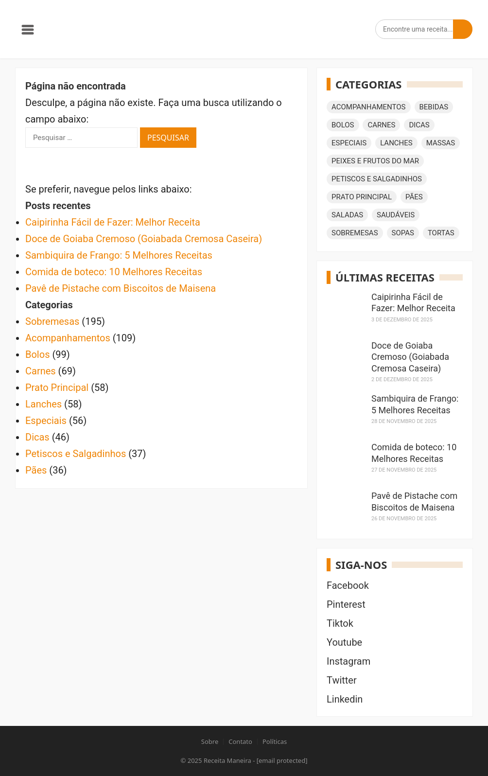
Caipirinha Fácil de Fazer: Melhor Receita (112, 222)
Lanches (43, 404)
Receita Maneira (227, 760)
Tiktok (340, 623)
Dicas (37, 437)
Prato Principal (56, 387)
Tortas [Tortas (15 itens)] (441, 233)
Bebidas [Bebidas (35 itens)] (434, 107)
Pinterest (346, 604)
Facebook (348, 585)
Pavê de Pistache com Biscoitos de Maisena (120, 288)
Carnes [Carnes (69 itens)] (381, 125)
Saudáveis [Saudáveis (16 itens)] (396, 215)
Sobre (209, 741)
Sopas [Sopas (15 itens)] (403, 233)
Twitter (342, 680)
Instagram (348, 661)
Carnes (40, 371)
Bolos (37, 354)
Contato (240, 741)
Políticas (274, 741)
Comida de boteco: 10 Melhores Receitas (113, 272)
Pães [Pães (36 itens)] (414, 197)
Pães (36, 470)
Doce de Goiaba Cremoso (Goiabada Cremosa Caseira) (143, 239)
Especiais (46, 420)
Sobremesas (52, 321)
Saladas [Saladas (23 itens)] (347, 215)
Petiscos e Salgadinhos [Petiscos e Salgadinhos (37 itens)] (376, 179)
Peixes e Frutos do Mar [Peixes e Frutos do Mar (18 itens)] (375, 161)
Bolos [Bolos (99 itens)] (342, 125)
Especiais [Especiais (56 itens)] (348, 143)
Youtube (344, 642)
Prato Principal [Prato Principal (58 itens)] (361, 197)
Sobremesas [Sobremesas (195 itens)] (354, 233)
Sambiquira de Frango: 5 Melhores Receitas (118, 255)
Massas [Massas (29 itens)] (440, 143)
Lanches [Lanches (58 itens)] (396, 143)
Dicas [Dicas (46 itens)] (419, 125)
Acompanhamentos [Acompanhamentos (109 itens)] (368, 107)
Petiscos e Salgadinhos (75, 453)
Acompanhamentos (67, 338)
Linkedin (345, 699)
